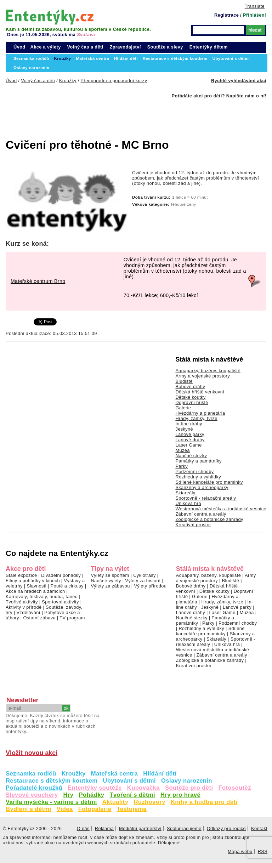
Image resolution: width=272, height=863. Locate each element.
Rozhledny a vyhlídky (198, 476)
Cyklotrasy (144, 575)
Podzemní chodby (194, 471)
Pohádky (91, 794)
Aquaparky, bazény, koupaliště (207, 370)
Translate (255, 6)
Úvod (19, 47)
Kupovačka (143, 787)
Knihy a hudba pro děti (204, 802)
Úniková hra (188, 503)
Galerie (183, 407)
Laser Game (188, 445)
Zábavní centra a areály (200, 514)
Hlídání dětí (159, 773)
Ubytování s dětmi (129, 780)
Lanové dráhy (189, 439)
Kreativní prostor (193, 524)
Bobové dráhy (190, 386)
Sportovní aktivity (60, 601)
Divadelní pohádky (61, 575)
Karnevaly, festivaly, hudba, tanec (42, 596)
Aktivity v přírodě (24, 607)
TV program (72, 617)
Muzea (182, 450)
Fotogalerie (95, 809)
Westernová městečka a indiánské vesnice (220, 508)
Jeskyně (184, 429)
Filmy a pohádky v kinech (33, 580)
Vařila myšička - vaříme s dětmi (51, 802)
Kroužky (74, 773)
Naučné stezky (191, 455)
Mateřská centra (114, 773)
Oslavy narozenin (186, 780)
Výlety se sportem (110, 575)
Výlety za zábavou (110, 586)
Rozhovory (149, 802)
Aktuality (115, 802)
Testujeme (131, 809)
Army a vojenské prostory (202, 376)
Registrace (226, 15)
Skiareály (185, 492)
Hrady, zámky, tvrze (196, 418)
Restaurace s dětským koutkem (51, 780)
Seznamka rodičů (31, 773)
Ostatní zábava (39, 617)
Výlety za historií (142, 580)
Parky (181, 466)
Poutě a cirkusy (66, 586)
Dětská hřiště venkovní (199, 391)
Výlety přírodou (150, 586)
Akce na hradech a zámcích (35, 591)
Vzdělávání (28, 612)
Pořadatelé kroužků (34, 787)
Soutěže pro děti (189, 787)
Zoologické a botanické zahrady (209, 519)
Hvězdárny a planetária (200, 413)
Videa (65, 809)
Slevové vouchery (32, 794)
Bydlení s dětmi (28, 809)
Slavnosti (36, 586)
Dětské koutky (190, 397)
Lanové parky (189, 434)
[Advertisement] (119, 114)
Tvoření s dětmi (132, 794)
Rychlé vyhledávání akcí (238, 80)
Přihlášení (254, 15)
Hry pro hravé (180, 794)
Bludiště (184, 381)
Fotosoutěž (234, 787)
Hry (68, 794)
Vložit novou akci (31, 752)
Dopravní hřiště (191, 402)
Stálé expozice (21, 575)
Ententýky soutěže (95, 787)
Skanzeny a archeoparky (201, 487)
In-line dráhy (188, 423)
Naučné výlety (106, 580)
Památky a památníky (198, 461)
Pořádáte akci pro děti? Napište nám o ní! (219, 95)
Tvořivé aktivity (22, 601)
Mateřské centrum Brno (38, 281)
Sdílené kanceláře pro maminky (209, 482)
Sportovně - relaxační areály (205, 498)
